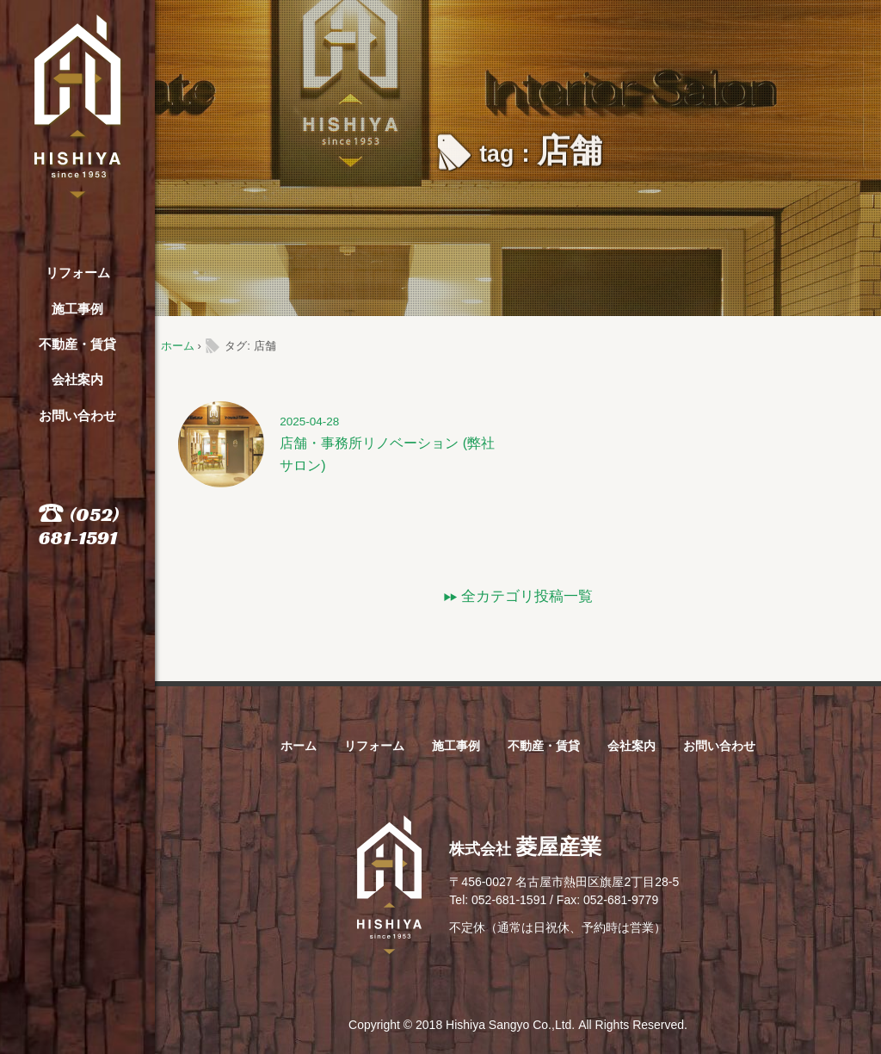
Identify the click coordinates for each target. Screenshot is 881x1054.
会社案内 (77, 379)
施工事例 (77, 308)
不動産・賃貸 (77, 344)
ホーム (177, 345)
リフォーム (78, 272)
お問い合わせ (77, 415)
